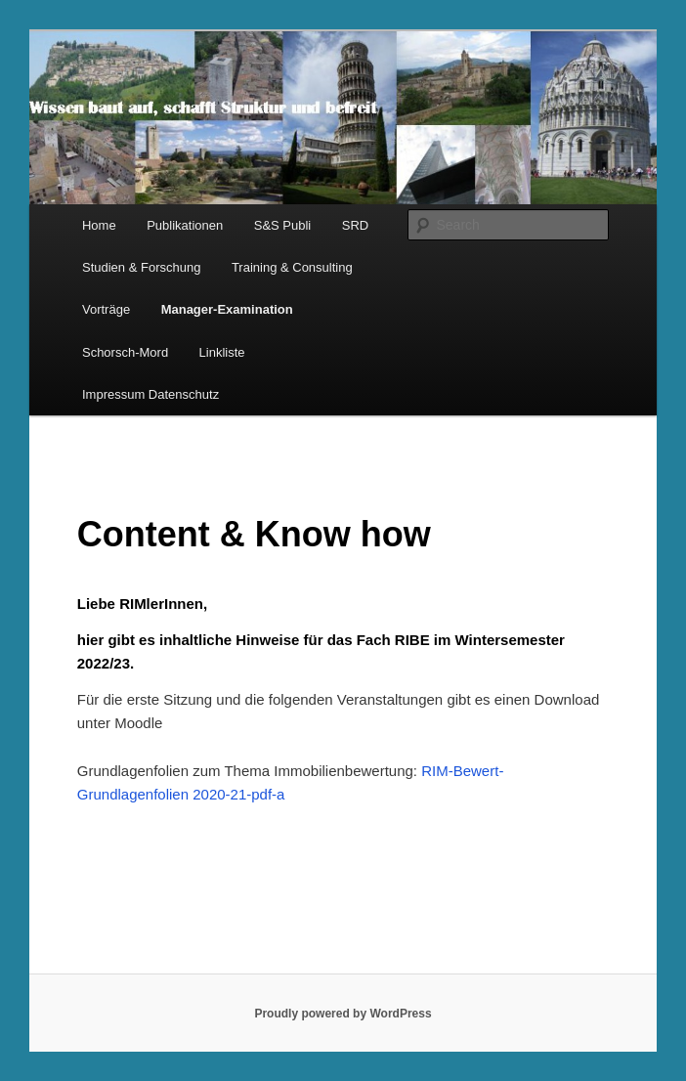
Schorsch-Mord (125, 352)
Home (99, 225)
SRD (355, 225)
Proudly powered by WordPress (342, 1013)
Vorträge (106, 309)
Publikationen (185, 225)
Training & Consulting (292, 267)
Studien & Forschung (141, 267)
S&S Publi (283, 225)
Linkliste (222, 352)
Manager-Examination (227, 309)
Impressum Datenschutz (150, 394)
